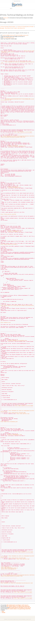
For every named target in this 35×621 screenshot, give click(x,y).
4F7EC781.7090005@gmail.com (14, 434)
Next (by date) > (12, 26)
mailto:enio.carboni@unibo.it (8, 569)
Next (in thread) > (30, 26)
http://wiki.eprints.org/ (23, 413)
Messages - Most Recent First (6, 28)
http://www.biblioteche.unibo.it (9, 568)
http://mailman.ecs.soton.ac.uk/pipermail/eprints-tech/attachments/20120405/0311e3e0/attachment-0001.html (17, 137)
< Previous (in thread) (21, 26)
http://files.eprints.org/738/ (8, 214)
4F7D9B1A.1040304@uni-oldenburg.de (16, 146)
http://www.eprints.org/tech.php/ (17, 412)
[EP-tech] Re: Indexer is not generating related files (18, 606)
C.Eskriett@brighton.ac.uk (8, 37)
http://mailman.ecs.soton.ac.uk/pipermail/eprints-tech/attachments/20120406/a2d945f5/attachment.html (17, 576)
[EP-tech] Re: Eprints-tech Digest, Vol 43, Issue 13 (17, 605)
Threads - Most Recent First (19, 28)
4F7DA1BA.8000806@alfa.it (14, 187)
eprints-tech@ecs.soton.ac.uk (9, 35)
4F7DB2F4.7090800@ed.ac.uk (14, 231)
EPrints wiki (5, 17)
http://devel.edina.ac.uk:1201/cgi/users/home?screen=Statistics (17, 305)
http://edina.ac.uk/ (6, 322)
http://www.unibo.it (6, 567)
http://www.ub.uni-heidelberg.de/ (9, 421)
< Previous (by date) (4, 26)
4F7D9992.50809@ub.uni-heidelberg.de (17, 340)
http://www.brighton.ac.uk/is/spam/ (23, 132)
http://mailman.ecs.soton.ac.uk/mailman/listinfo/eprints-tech (17, 583)
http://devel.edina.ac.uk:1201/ (9, 244)
